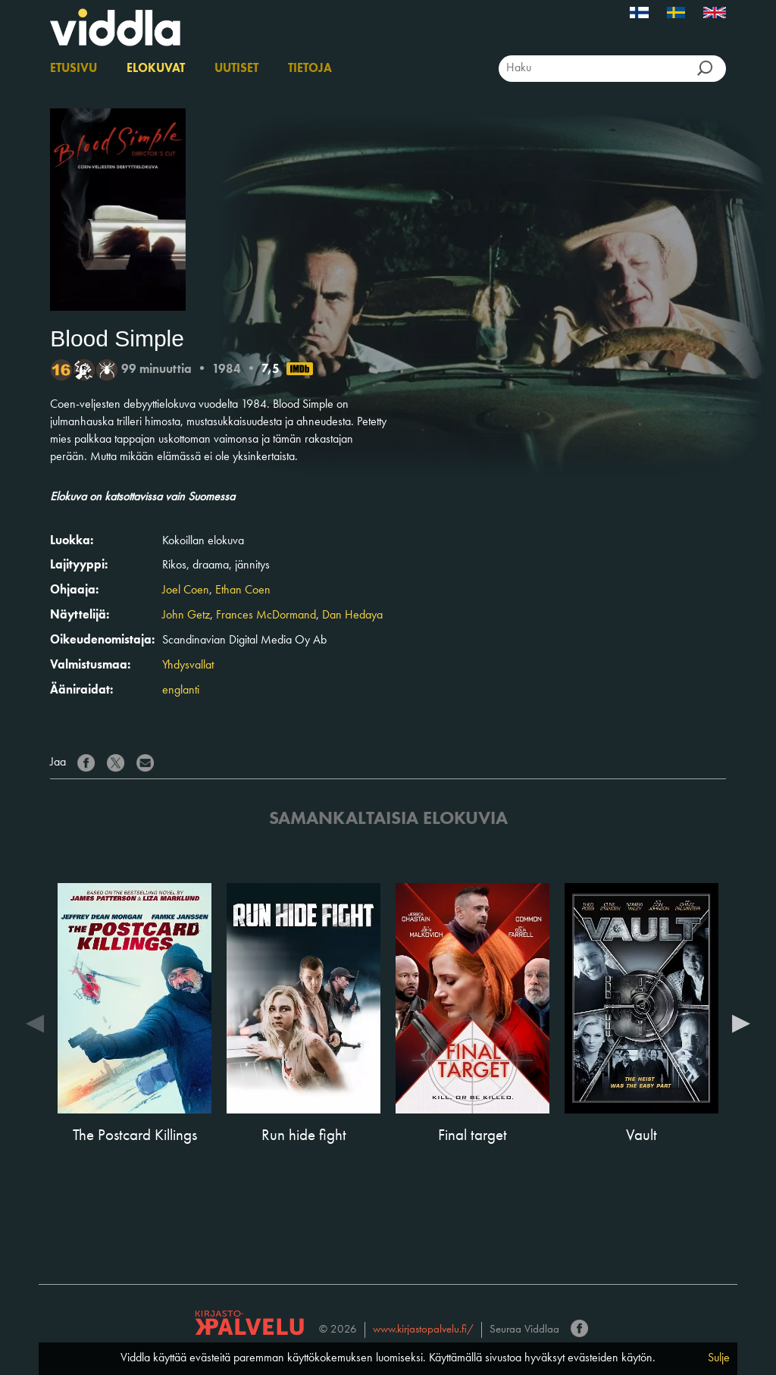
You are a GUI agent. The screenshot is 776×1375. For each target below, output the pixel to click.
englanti (180, 690)
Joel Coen (185, 590)
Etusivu (73, 69)
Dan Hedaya (352, 615)
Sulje (719, 1358)
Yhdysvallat (188, 665)
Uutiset (236, 69)
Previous (35, 1022)
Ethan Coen (243, 590)
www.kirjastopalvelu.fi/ (423, 1330)
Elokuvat (156, 69)
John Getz (186, 615)
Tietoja (310, 69)
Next (741, 1022)
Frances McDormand (266, 615)
